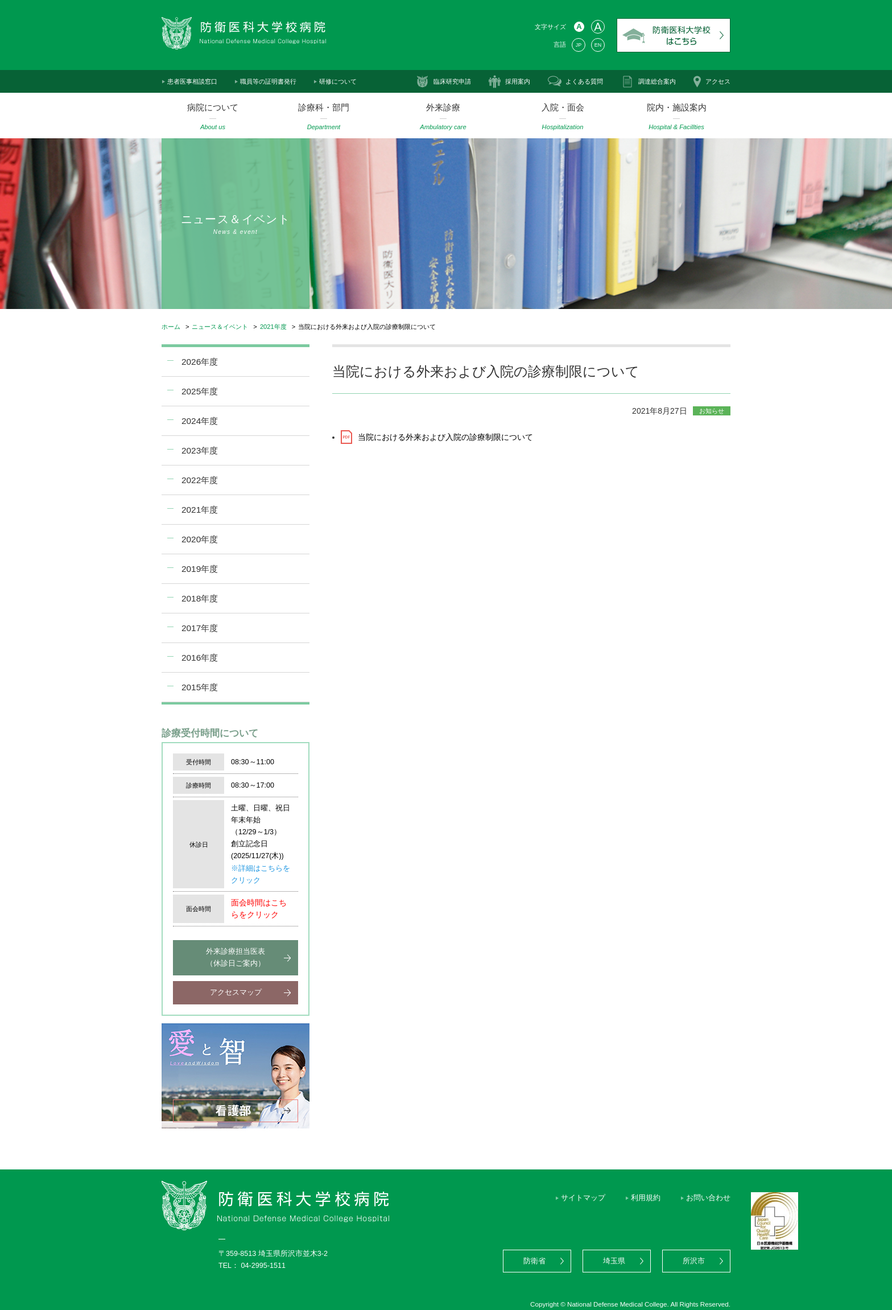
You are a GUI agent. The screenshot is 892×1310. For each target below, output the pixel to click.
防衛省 (534, 1261)
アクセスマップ (236, 992)
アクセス (717, 81)
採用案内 (517, 81)
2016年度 (199, 657)
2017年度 (199, 628)
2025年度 (199, 391)
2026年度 (199, 361)
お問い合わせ (708, 1198)
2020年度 (199, 539)
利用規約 (645, 1198)
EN (597, 45)
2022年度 (199, 480)
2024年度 (199, 421)
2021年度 (273, 326)
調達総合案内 (657, 81)
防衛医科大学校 (673, 35)
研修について (338, 81)
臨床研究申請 (452, 81)
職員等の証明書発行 (268, 81)
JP (578, 45)
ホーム (171, 326)
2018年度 (199, 598)
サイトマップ (583, 1198)
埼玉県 (614, 1261)
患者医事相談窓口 (192, 81)
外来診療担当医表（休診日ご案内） (235, 957)
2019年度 (199, 569)
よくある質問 (584, 81)
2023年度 (199, 450)
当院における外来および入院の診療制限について (445, 437)
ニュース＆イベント (220, 326)
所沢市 (694, 1261)
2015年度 (199, 687)
